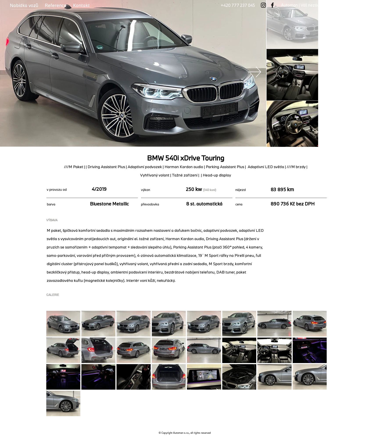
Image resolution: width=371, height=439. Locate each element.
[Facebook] (272, 5)
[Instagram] (263, 5)
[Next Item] (254, 71)
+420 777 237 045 (238, 5)
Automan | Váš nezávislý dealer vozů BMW (319, 5)
